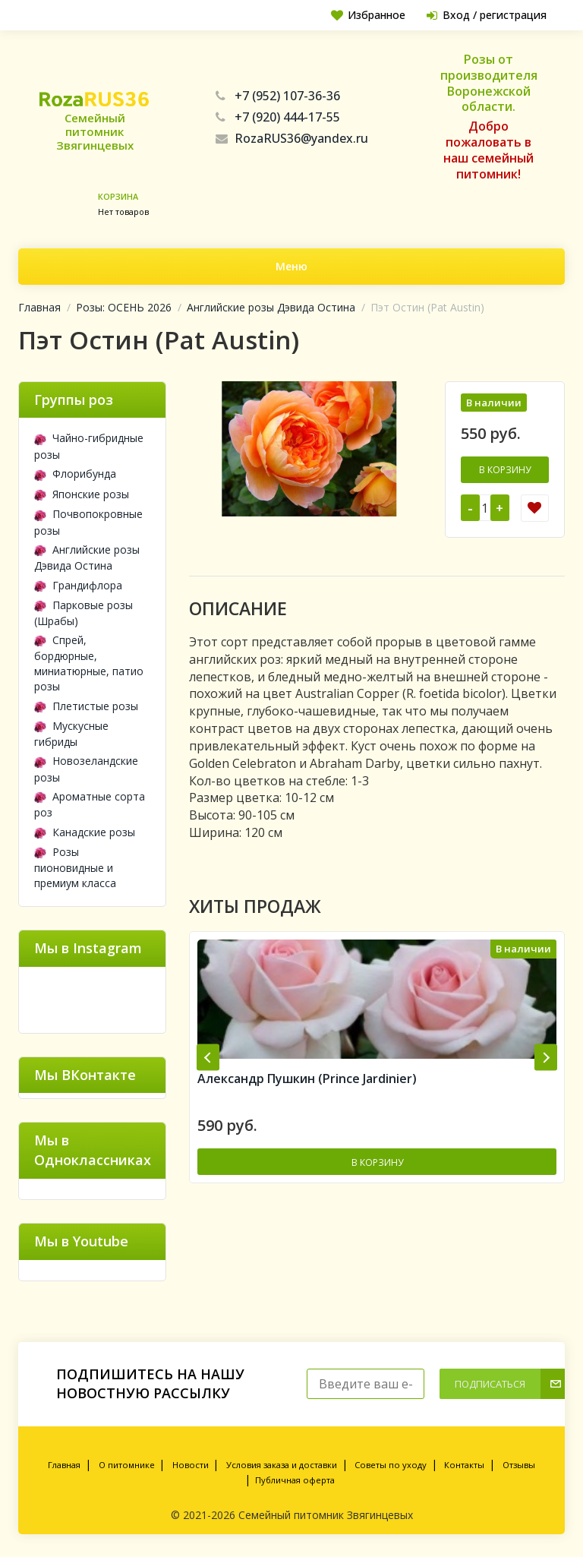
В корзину (505, 469)
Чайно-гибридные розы (88, 446)
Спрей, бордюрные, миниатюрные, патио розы (88, 663)
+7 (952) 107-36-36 (278, 95)
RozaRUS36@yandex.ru (292, 138)
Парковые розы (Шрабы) (83, 613)
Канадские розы (84, 832)
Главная (39, 307)
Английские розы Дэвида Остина (271, 307)
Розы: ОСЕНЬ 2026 (124, 307)
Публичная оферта (295, 1480)
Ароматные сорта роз (89, 804)
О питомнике (127, 1464)
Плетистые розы (86, 706)
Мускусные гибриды (71, 733)
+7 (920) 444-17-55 (278, 117)
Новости (190, 1464)
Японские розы (81, 494)
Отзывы (519, 1464)
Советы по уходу (391, 1464)
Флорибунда (75, 473)
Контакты (464, 1464)
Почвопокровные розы (88, 522)
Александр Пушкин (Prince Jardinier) (307, 1080)
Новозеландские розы (86, 768)
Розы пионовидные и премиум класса (75, 867)
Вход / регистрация (485, 15)
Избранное (364, 15)
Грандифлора (78, 585)
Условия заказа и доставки (281, 1464)
